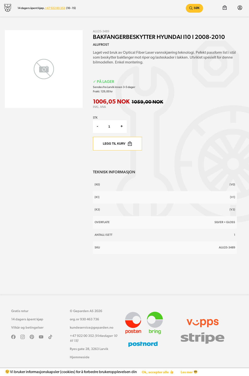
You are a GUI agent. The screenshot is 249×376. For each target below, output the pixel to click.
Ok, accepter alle (157, 372)
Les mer (189, 372)
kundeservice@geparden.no (91, 327)
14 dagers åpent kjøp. (31, 8)
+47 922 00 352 (55, 8)
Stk (95, 117)
